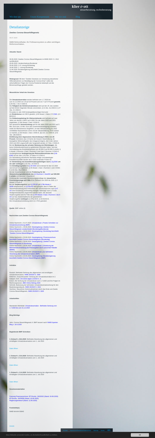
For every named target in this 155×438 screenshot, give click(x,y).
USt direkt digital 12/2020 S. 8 (30, 279)
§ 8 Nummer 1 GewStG (42, 174)
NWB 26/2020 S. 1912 (33, 287)
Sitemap (95, 430)
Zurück (11, 426)
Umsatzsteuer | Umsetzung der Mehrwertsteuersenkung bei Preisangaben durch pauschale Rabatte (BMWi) (33, 248)
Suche (103, 430)
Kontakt (65, 430)
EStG (55, 114)
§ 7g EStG (54, 162)
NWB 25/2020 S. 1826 (36, 291)
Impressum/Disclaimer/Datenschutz (80, 430)
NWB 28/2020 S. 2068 (32, 275)
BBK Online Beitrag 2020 (31, 283)
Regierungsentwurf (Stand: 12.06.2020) (23, 400)
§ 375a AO (29, 186)
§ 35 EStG (32, 166)
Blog (78, 17)
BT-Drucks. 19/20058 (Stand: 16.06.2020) (24, 398)
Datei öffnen (13, 348)
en (109, 430)
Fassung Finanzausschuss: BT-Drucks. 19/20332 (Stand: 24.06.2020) (33, 396)
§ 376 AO (34, 184)
